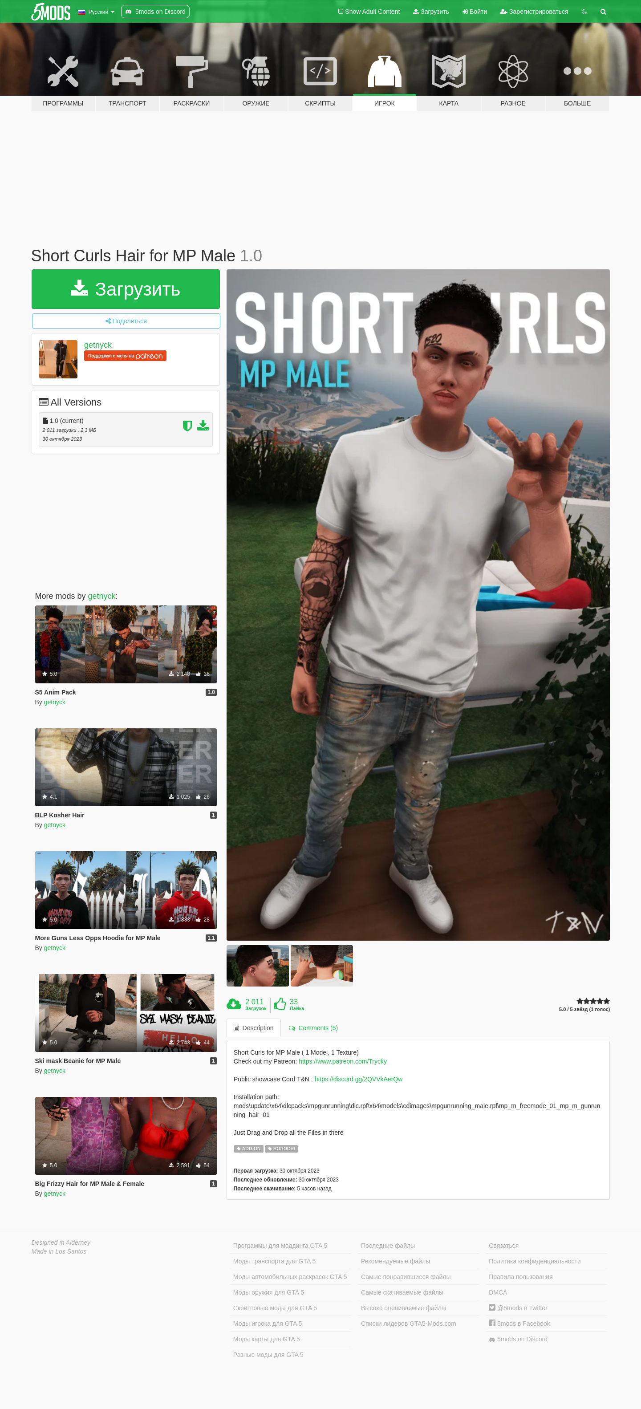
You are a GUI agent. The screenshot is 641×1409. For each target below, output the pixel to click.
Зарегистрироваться (534, 11)
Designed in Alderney (61, 1242)
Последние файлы (388, 1245)
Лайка (297, 1008)
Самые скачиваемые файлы (402, 1292)
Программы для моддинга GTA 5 (280, 1245)
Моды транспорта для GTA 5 (274, 1261)
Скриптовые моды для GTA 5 (275, 1308)
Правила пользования (521, 1276)
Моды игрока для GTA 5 (267, 1323)
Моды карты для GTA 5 (266, 1339)
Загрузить (431, 11)
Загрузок (256, 1008)
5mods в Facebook (519, 1324)
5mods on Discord (518, 1339)
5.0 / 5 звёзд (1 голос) (584, 1009)
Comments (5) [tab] (313, 1027)
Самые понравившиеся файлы (405, 1276)
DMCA (498, 1292)
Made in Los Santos (59, 1251)
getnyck (98, 345)
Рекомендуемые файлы (395, 1261)
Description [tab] (254, 1027)
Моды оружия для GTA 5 (268, 1292)
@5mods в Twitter (518, 1308)
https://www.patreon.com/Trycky (343, 1061)
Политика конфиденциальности (535, 1261)
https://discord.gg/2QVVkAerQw (359, 1079)
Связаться (504, 1245)
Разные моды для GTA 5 (268, 1354)
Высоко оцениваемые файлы (403, 1308)
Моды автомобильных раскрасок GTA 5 (290, 1276)
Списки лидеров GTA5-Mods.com (408, 1323)
